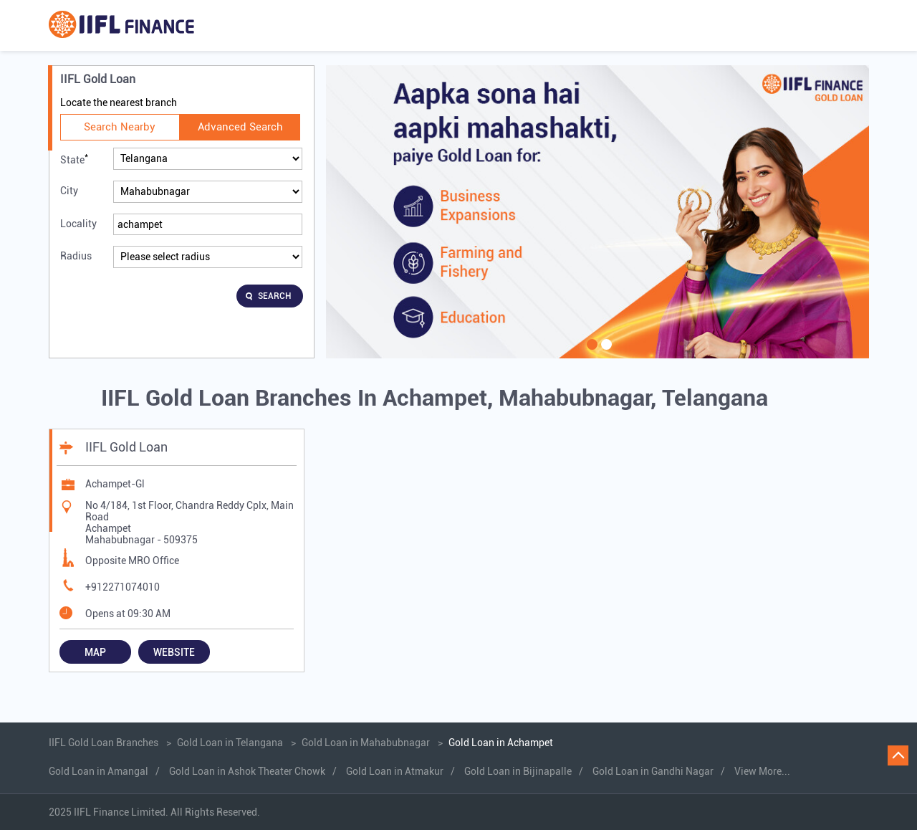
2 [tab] (604, 353)
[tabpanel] (597, 211)
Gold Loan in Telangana (230, 742)
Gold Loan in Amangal (98, 771)
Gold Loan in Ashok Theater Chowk (247, 771)
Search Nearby (119, 126)
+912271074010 (122, 587)
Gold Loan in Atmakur (394, 771)
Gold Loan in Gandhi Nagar (653, 771)
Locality (78, 223)
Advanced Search (240, 126)
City (69, 190)
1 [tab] (590, 353)
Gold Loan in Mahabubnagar (366, 742)
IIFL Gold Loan (126, 446)
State (74, 159)
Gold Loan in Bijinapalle (518, 771)
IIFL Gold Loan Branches (104, 742)
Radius (76, 256)
